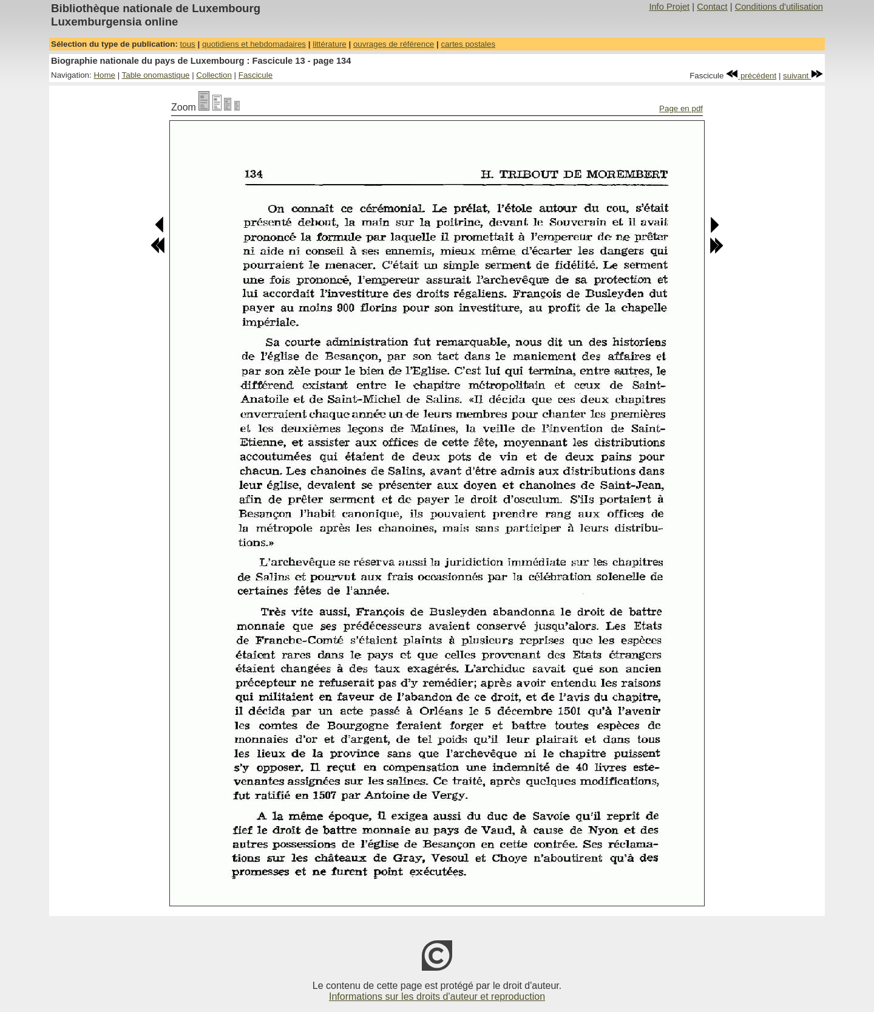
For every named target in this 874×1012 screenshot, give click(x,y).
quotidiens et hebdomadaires (254, 44)
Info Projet (669, 7)
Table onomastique (156, 75)
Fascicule (256, 75)
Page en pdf (681, 108)
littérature (330, 44)
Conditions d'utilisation (779, 7)
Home (104, 75)
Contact (712, 7)
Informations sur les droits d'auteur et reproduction (437, 996)
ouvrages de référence (393, 44)
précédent (751, 75)
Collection (214, 75)
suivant (803, 75)
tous (187, 44)
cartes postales (468, 44)
